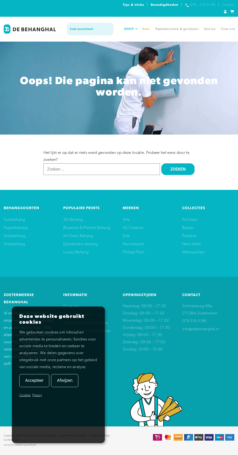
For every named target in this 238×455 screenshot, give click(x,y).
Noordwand (133, 244)
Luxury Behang (76, 252)
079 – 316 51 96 (202, 5)
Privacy (37, 395)
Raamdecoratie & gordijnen (176, 29)
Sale (146, 29)
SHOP (131, 29)
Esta (126, 236)
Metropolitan (193, 252)
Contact (228, 5)
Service (209, 29)
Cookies (24, 395)
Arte (126, 220)
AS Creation (133, 228)
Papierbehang (16, 228)
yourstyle (30, 444)
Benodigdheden (164, 5)
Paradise (189, 236)
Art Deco (190, 220)
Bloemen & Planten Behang (86, 228)
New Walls (191, 244)
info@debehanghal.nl (200, 329)
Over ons (228, 29)
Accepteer (34, 380)
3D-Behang (73, 220)
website (9, 444)
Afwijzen (65, 380)
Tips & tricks (133, 5)
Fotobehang (14, 220)
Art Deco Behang (78, 236)
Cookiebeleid (11, 440)
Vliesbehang (14, 244)
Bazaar (188, 228)
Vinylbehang (14, 236)
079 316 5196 (194, 321)
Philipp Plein (133, 252)
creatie (18, 444)
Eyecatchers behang (80, 244)
